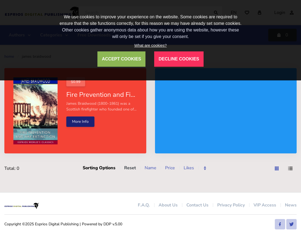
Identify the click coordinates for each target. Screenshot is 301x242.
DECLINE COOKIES (179, 59)
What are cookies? (150, 45)
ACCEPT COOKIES (121, 59)
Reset (130, 168)
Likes (189, 168)
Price (170, 168)
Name (150, 168)
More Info (80, 121)
